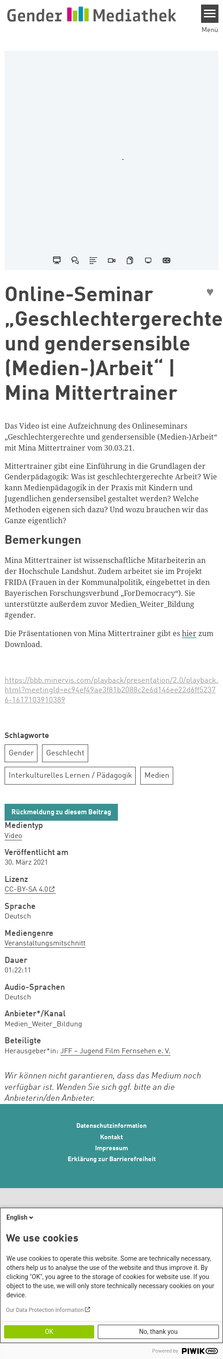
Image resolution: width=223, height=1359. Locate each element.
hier (189, 633)
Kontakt (111, 1137)
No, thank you (158, 1331)
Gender (21, 753)
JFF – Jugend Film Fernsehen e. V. (115, 1051)
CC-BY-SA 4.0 (26, 889)
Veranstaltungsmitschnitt (45, 943)
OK (49, 1331)
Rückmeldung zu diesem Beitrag (61, 812)
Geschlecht (65, 753)
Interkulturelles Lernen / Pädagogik (70, 776)
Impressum (111, 1148)
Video (13, 836)
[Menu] (210, 14)
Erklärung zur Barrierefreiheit (112, 1159)
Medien (157, 776)
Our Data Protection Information (45, 1310)
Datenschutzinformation (111, 1126)
